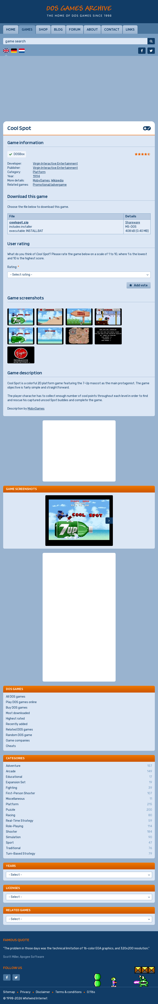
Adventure (79, 766)
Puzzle (79, 810)
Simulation (79, 837)
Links (130, 29)
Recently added (16, 724)
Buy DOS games (16, 707)
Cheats (11, 746)
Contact (111, 29)
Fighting (79, 788)
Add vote (141, 285)
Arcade (79, 771)
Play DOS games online (21, 702)
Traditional (79, 848)
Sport (79, 843)
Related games (18, 910)
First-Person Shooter (79, 793)
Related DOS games (19, 729)
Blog (58, 29)
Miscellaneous (79, 799)
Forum (74, 29)
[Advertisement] (79, 85)
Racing (79, 815)
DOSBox (19, 154)
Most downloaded (18, 713)
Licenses (13, 888)
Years (11, 866)
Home (10, 29)
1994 (36, 176)
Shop (43, 29)
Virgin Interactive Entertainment (55, 163)
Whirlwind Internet (35, 998)
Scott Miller (11, 957)
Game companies (18, 740)
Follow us (12, 967)
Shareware (132, 222)
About (92, 29)
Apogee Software (32, 957)
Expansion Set (79, 782)
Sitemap (9, 992)
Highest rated (15, 718)
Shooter (79, 832)
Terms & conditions (68, 992)
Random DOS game (19, 735)
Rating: (13, 267)
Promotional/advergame (50, 185)
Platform (39, 172)
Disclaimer (43, 992)
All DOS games (15, 696)
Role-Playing (79, 826)
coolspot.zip (18, 222)
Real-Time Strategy (79, 821)
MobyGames (41, 180)
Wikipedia (57, 180)
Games (27, 29)
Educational (79, 777)
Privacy (25, 992)
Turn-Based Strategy (79, 854)
